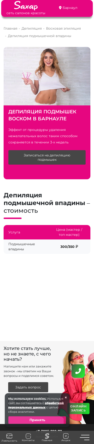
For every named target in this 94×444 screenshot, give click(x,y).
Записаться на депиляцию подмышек (47, 157)
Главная (47, 437)
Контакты (28, 437)
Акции (65, 437)
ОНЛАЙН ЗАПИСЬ (78, 408)
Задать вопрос (28, 387)
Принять (37, 420)
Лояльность (9, 437)
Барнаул (70, 8)
